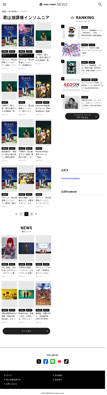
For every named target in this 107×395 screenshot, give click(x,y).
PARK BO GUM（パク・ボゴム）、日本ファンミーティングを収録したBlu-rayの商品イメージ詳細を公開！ (91, 103)
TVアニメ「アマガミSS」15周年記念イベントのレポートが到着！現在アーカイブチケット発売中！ (43, 270)
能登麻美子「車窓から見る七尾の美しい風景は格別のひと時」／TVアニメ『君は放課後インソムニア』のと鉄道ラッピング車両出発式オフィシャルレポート (9, 154)
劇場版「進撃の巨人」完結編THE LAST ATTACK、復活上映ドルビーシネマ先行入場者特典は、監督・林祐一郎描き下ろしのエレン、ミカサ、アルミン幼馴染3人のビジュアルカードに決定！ (43, 316)
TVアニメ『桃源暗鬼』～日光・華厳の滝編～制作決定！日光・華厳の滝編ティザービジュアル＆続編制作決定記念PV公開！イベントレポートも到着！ (91, 68)
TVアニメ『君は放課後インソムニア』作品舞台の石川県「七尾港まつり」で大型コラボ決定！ (26, 62)
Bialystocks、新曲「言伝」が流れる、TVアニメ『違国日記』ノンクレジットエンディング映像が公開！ (26, 316)
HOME (4, 11)
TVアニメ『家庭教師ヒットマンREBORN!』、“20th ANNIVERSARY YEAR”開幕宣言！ (91, 33)
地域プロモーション (8, 55)
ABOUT (9, 375)
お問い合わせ (11, 384)
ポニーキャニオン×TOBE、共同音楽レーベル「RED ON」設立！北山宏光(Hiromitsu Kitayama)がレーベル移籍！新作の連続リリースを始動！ (92, 85)
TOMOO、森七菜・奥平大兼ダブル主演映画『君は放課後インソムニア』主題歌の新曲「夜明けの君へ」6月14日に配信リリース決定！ (9, 108)
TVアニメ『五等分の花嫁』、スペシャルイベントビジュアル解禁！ (91, 50)
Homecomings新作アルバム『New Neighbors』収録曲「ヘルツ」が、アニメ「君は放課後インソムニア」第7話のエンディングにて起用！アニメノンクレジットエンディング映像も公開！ (43, 108)
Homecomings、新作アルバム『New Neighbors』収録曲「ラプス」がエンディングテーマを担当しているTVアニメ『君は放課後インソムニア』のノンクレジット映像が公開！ (43, 154)
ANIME (4, 52)
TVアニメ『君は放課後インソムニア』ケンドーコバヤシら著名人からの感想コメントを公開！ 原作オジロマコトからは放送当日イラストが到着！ (43, 201)
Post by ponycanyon (70, 178)
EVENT (29, 52)
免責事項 (58, 380)
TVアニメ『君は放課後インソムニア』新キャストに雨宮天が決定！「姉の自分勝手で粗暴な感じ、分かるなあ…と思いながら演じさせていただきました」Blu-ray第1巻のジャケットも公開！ (26, 108)
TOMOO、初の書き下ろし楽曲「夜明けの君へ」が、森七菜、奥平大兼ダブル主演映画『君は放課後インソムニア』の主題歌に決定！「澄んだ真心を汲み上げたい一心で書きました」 (26, 154)
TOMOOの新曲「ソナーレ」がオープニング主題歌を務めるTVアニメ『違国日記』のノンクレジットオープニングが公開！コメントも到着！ (26, 270)
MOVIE (21, 148)
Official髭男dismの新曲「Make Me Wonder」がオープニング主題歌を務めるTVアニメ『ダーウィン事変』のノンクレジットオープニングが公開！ (9, 316)
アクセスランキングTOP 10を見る (82, 116)
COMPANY (86, 80)
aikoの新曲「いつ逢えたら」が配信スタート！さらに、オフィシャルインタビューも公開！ (26, 201)
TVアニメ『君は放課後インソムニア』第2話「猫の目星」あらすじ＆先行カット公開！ (9, 201)
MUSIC (12, 52)
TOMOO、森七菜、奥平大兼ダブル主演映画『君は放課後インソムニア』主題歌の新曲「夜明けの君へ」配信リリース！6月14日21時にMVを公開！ (43, 58)
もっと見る (26, 331)
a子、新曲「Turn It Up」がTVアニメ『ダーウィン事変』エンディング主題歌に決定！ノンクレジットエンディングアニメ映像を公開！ (9, 270)
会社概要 (58, 375)
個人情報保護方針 (13, 380)
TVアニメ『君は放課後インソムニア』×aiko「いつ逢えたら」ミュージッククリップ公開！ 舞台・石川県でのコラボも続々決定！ (9, 62)
